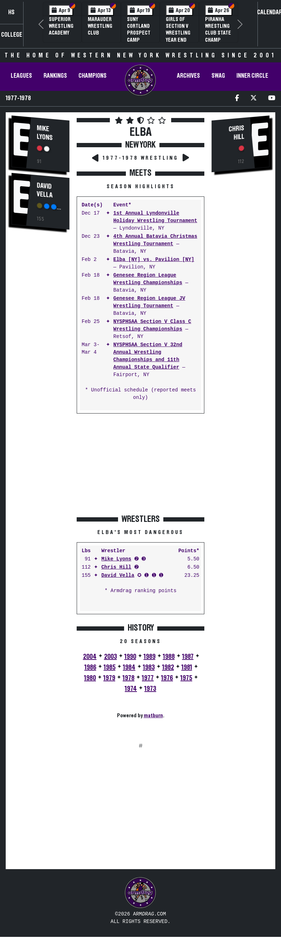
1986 (90, 667)
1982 (168, 667)
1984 (129, 667)
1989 (149, 656)
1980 (90, 678)
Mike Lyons (45, 133)
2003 (110, 656)
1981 (187, 667)
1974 (131, 688)
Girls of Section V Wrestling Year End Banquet (178, 33)
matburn (153, 715)
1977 (148, 678)
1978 (128, 678)
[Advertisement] (40, 357)
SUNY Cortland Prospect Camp (138, 29)
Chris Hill (116, 567)
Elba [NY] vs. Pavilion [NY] (153, 259)
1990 (130, 656)
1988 (169, 656)
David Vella (44, 190)
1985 (110, 667)
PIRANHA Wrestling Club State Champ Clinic (218, 33)
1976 (167, 678)
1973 (150, 688)
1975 (186, 678)
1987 (188, 656)
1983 (149, 667)
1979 (109, 678)
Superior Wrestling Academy (61, 26)
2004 (90, 656)
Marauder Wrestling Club (100, 26)
